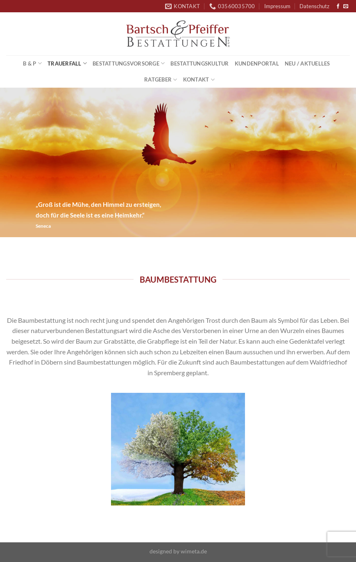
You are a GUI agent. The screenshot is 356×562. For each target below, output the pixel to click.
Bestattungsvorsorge (129, 63)
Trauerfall (67, 63)
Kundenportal (257, 63)
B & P (32, 63)
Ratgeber (160, 80)
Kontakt (199, 80)
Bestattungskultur (199, 63)
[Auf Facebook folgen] (338, 6)
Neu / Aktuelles (307, 63)
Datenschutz (314, 6)
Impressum (277, 6)
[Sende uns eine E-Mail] (345, 6)
